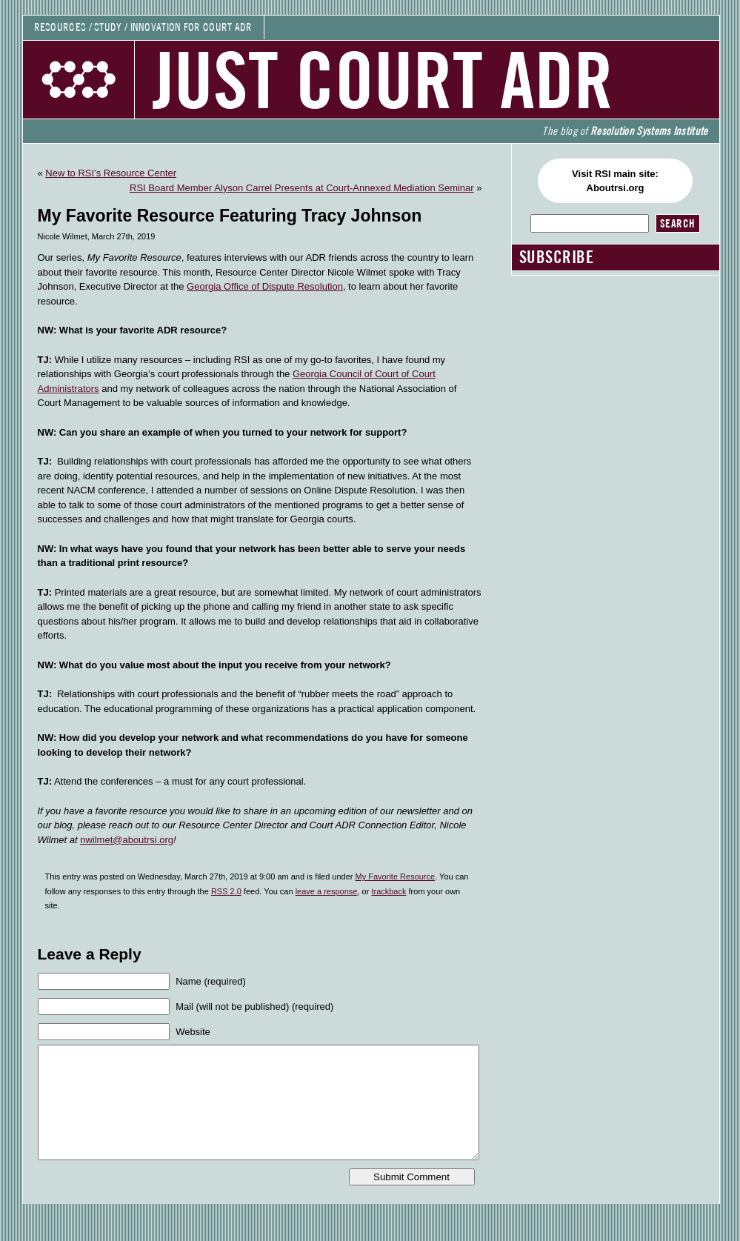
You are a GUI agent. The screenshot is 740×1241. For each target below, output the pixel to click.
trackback (388, 891)
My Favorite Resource (396, 876)
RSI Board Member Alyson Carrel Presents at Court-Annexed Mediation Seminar (302, 187)
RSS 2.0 (226, 891)
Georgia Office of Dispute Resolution (265, 286)
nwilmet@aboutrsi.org (126, 839)
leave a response (327, 891)
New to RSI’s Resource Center (110, 173)
